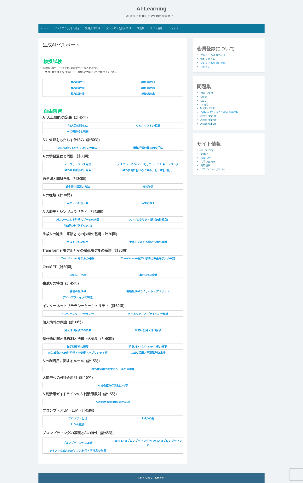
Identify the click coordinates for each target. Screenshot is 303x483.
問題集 (140, 28)
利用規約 (205, 165)
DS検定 (204, 104)
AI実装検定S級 (208, 123)
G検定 (203, 96)
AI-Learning (151, 9)
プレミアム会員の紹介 (66, 28)
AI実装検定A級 (208, 119)
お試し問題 (206, 92)
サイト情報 (156, 28)
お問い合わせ (207, 161)
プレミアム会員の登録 (118, 28)
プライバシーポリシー (213, 169)
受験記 (204, 154)
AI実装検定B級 (208, 116)
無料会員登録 (92, 28)
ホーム (45, 28)
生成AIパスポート (210, 108)
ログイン (173, 28)
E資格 (203, 100)
